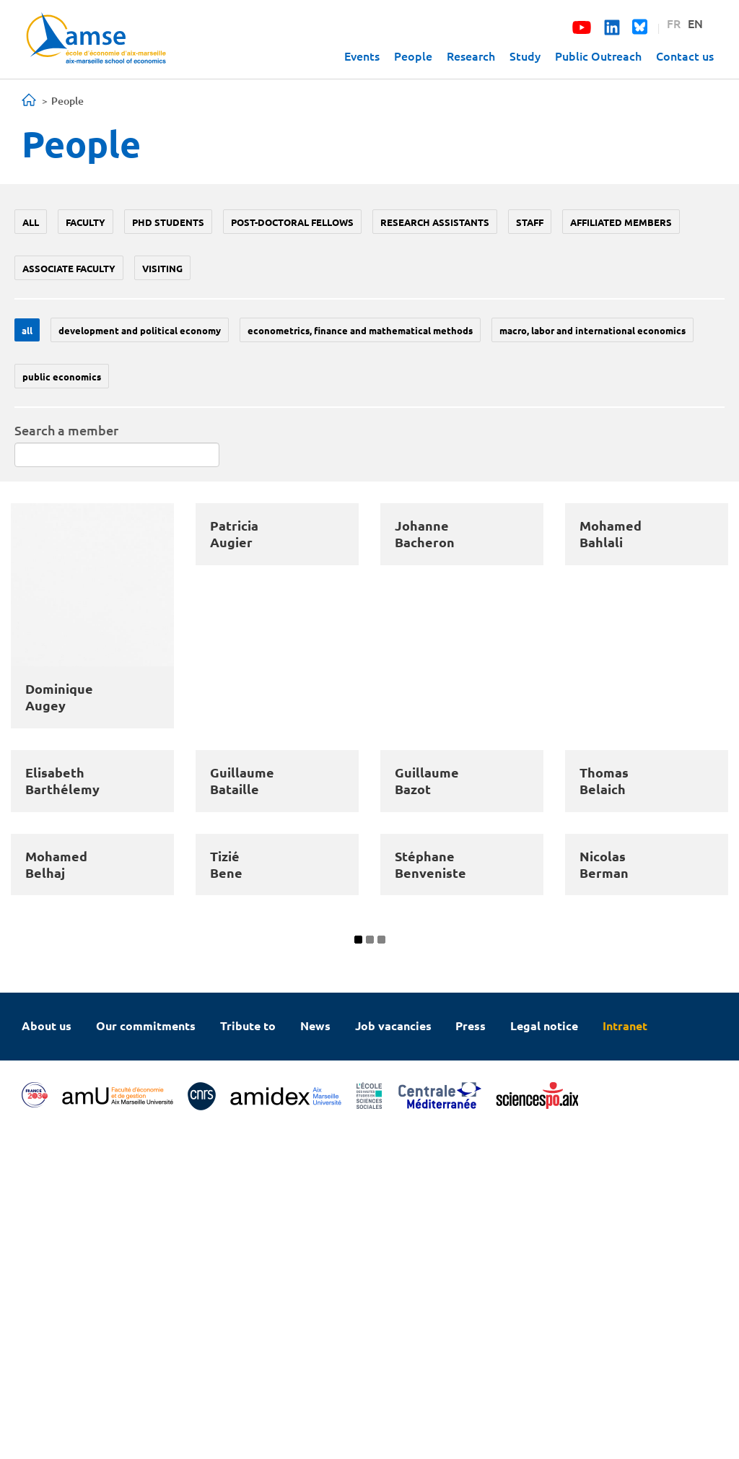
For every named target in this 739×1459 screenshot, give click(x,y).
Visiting (162, 268)
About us (46, 1351)
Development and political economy (139, 330)
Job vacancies (393, 1351)
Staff (529, 222)
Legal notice (544, 1351)
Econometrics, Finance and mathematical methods (360, 330)
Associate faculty (68, 268)
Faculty (85, 222)
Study (525, 56)
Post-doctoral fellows (292, 222)
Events (362, 56)
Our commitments (146, 1351)
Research (471, 56)
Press (470, 1351)
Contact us (685, 56)
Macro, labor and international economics (592, 330)
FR (674, 23)
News (315, 1351)
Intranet (625, 1351)
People (413, 56)
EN (695, 23)
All (30, 222)
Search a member (66, 430)
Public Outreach (598, 56)
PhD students (168, 222)
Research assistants (434, 222)
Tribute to (248, 1351)
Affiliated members (621, 222)
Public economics (61, 376)
